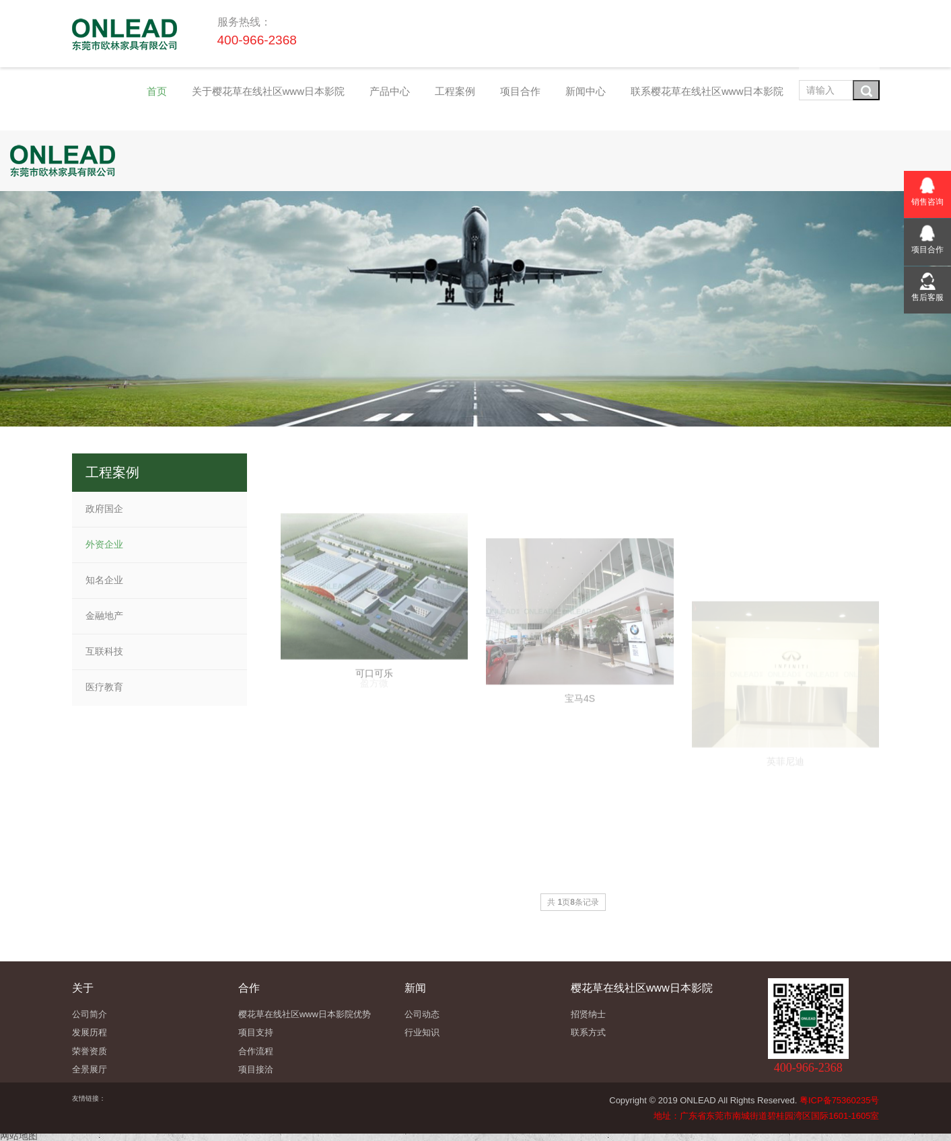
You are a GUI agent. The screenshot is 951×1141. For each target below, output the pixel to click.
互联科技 (104, 651)
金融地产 (104, 615)
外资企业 (104, 544)
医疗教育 (104, 687)
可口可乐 (374, 749)
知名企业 (104, 580)
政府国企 (104, 508)
